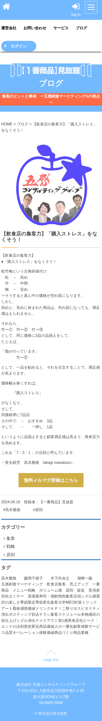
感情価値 (27, 608)
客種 (84, 633)
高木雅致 (12, 578)
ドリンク (43, 608)
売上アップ (81, 584)
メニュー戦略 (26, 590)
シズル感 (88, 596)
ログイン (19, 46)
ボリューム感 (52, 590)
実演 (92, 590)
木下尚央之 (64, 578)
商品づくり (63, 633)
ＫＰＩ (56, 608)
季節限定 (27, 602)
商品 (77, 633)
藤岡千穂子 (37, 578)
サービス (61, 28)
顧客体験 (80, 626)
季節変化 (43, 602)
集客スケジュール (66, 614)
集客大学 (58, 602)
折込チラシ (41, 614)
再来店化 (75, 621)
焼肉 (62, 596)
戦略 (9, 546)
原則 (9, 554)
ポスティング (20, 614)
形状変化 (31, 626)
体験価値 (46, 633)
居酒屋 (33, 596)
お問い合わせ (34, 28)
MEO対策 (74, 602)
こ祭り (67, 608)
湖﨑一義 (88, 578)
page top (51, 660)
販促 (82, 590)
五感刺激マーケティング (24, 584)
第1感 (63, 621)
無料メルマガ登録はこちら (51, 480)
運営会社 (8, 28)
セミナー (18, 596)
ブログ (81, 28)
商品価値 (46, 626)
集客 (9, 538)
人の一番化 (63, 626)
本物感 (86, 614)
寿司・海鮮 (48, 596)
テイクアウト (46, 621)
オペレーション (26, 633)
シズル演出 (25, 621)
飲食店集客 (58, 584)
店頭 (77, 596)
